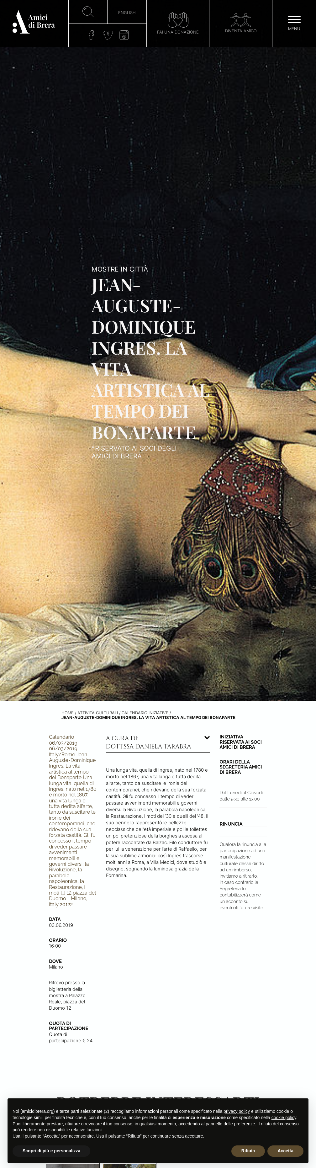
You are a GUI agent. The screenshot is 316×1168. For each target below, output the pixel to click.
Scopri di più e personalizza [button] (51, 1150)
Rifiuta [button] (248, 1150)
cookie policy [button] (283, 1117)
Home (67, 713)
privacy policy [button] (237, 1111)
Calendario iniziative (145, 713)
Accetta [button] (285, 1150)
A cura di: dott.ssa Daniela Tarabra (148, 742)
